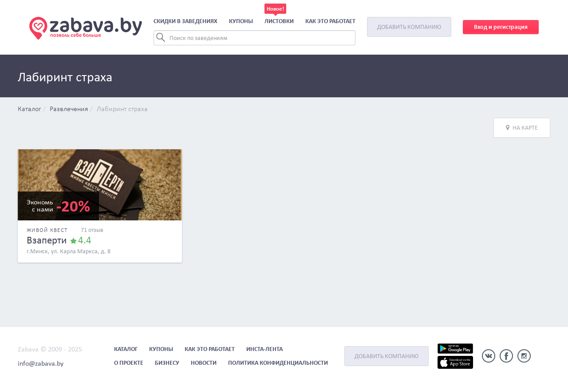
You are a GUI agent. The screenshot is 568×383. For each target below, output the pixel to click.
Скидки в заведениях (185, 21)
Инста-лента (264, 349)
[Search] (254, 37)
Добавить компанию (409, 27)
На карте (522, 128)
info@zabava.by (40, 363)
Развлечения (69, 109)
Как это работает (330, 21)
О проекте (128, 363)
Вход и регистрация (501, 27)
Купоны (241, 21)
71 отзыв (92, 230)
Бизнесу (167, 363)
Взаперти (47, 240)
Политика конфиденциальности (278, 363)
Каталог (29, 109)
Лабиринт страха (122, 109)
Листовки (279, 21)
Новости (204, 363)
